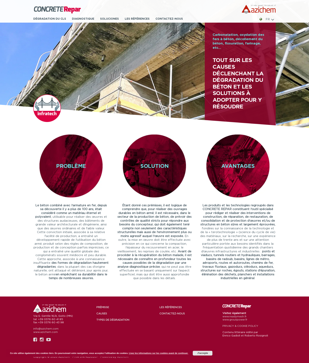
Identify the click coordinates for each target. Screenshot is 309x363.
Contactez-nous (169, 18)
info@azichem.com (46, 328)
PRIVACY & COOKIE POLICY (240, 325)
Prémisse (102, 307)
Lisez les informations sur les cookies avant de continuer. (158, 353)
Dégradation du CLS (49, 18)
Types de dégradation (112, 319)
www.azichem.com (45, 332)
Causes (101, 313)
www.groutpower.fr (234, 319)
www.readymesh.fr (234, 316)
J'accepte (202, 353)
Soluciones (109, 18)
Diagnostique (83, 18)
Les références (137, 18)
